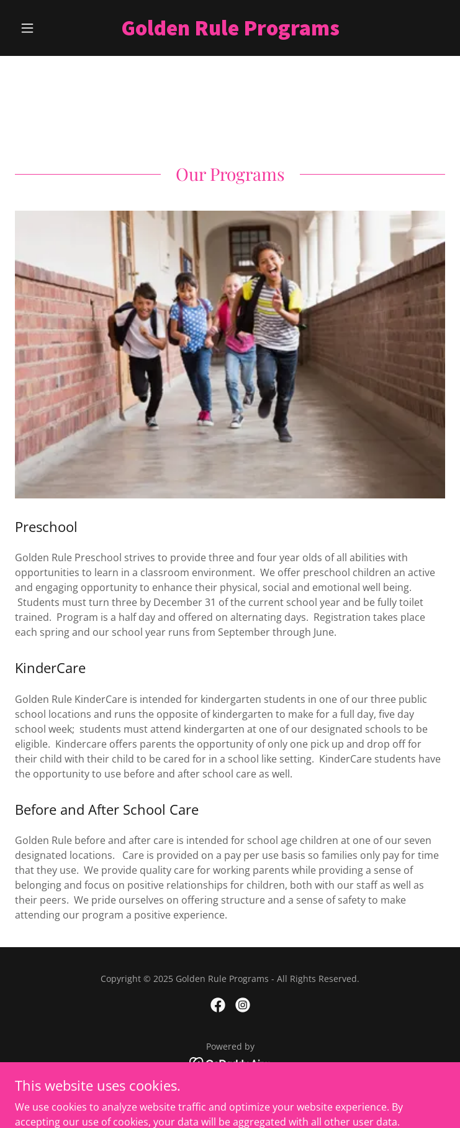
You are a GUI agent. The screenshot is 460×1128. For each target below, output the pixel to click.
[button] (47, 28)
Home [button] (230, 1094)
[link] (230, 28)
